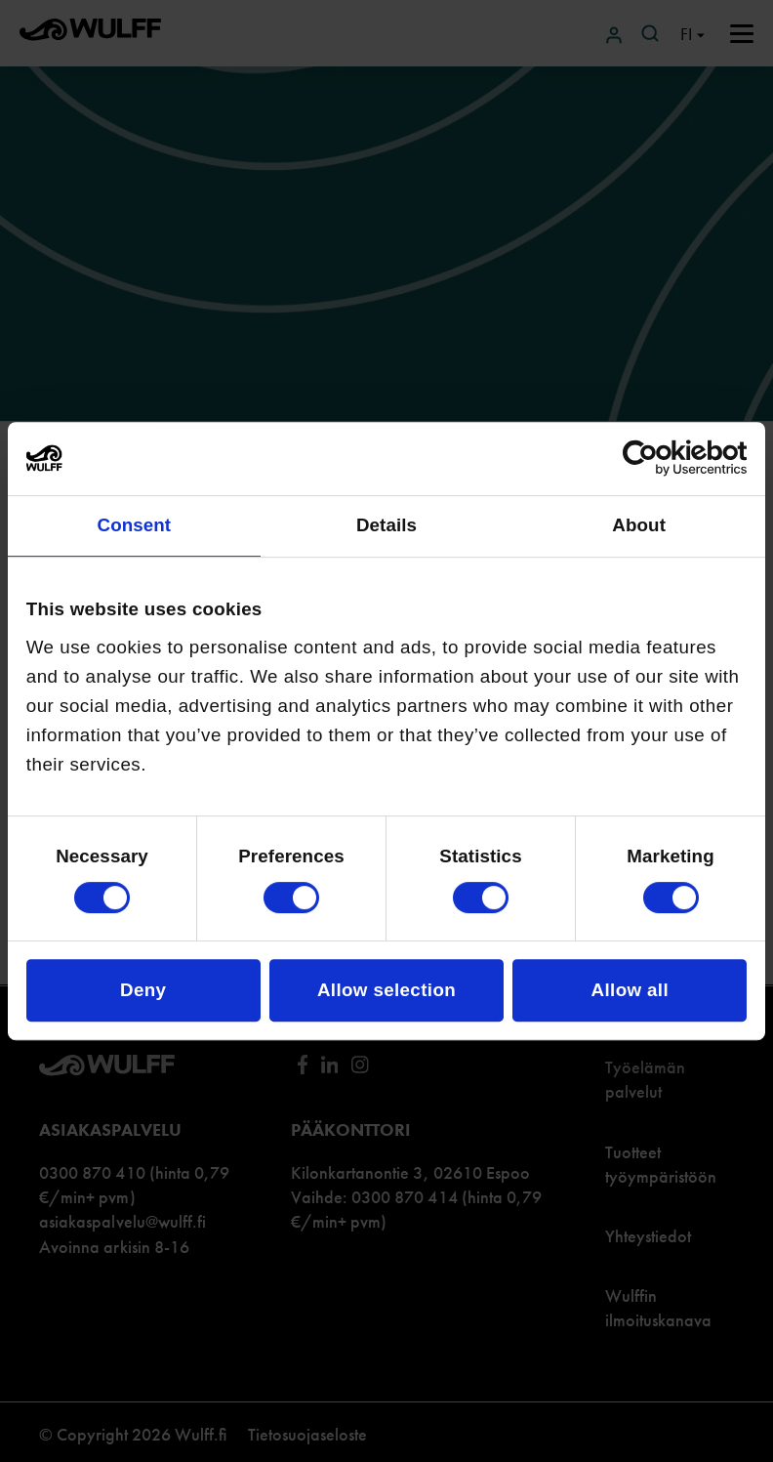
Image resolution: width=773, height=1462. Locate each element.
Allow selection (386, 990)
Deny (143, 990)
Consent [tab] (134, 525)
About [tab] (639, 525)
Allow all (630, 990)
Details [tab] (386, 525)
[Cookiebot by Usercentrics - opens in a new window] (661, 458)
